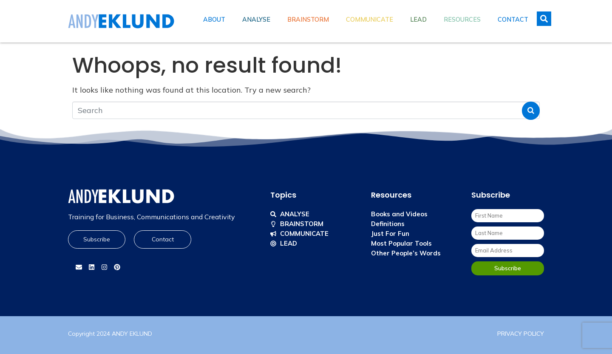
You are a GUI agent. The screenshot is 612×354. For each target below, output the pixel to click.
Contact (513, 19)
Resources (462, 19)
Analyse (256, 19)
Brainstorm (308, 19)
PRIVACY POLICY (520, 333)
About (214, 19)
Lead (418, 19)
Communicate (369, 19)
